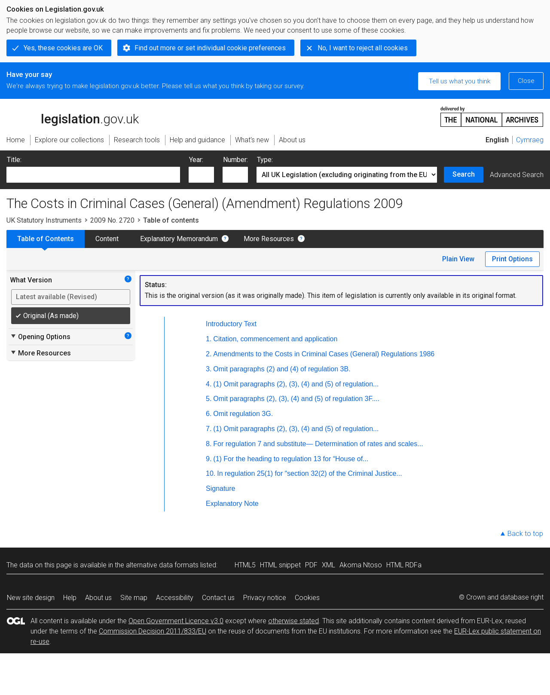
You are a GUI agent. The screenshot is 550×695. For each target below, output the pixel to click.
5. (208, 398)
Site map (133, 598)
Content (107, 239)
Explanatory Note (232, 503)
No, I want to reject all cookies (363, 48)
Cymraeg (530, 140)
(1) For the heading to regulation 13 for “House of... (290, 458)
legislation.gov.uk (72, 116)
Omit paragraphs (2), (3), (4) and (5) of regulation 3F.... (296, 398)
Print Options (512, 259)
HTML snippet (280, 565)
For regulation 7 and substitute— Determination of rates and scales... (318, 443)
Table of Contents (45, 239)
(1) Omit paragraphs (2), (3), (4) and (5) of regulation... (296, 384)
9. (208, 458)
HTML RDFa (404, 565)
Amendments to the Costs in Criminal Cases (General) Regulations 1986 (323, 354)
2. (208, 354)
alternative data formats (162, 565)
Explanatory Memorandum (179, 239)
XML (328, 565)
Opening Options (40, 336)
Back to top (525, 534)
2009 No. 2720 (112, 220)
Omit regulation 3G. (243, 413)
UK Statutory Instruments (44, 220)
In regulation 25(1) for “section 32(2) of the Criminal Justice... (309, 473)
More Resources (269, 239)
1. (208, 339)
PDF (311, 565)
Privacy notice (264, 598)
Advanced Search (517, 175)
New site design (31, 598)
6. (208, 413)
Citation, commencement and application (275, 339)
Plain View (458, 259)
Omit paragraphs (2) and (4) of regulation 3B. (281, 369)
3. (208, 369)
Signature (220, 488)
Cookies (307, 598)
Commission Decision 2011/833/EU (152, 631)
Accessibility (174, 598)
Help (69, 598)
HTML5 (245, 565)
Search (463, 174)
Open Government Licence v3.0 (175, 621)
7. (208, 428)
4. (208, 384)
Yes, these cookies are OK (63, 48)
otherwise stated (293, 621)
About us (98, 598)
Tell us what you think (459, 81)
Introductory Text (231, 324)
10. (210, 473)
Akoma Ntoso (360, 565)
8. (208, 443)
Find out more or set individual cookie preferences (210, 48)
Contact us (218, 598)
